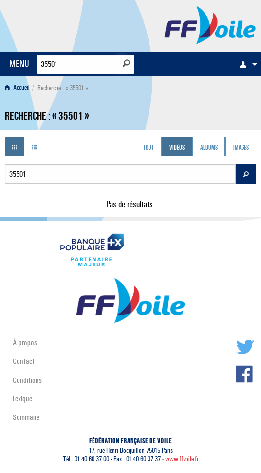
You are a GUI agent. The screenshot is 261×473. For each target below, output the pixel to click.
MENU (19, 63)
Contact (24, 361)
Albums (209, 147)
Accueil (17, 88)
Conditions (27, 380)
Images (241, 147)
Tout (148, 147)
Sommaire (26, 417)
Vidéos (177, 147)
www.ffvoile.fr (182, 459)
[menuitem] (246, 64)
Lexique (22, 398)
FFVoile (210, 24)
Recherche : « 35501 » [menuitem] (62, 88)
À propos (25, 342)
